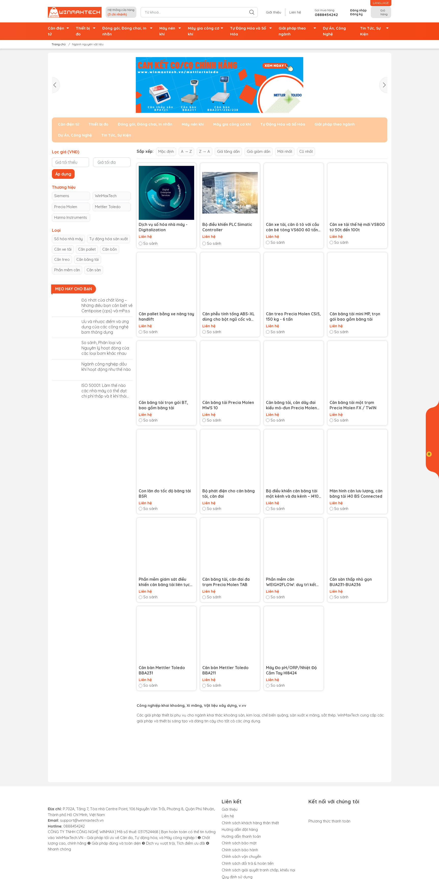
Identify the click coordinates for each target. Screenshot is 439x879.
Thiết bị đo (87, 31)
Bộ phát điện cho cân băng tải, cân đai (228, 493)
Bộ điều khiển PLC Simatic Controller (227, 227)
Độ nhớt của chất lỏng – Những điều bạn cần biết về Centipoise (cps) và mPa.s (107, 305)
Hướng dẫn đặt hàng (240, 829)
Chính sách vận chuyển (241, 856)
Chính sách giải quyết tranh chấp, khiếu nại (258, 870)
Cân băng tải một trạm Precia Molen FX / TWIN (353, 405)
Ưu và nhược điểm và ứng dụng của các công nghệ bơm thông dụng (105, 327)
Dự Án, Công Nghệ (334, 31)
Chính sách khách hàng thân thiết (250, 822)
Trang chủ (57, 44)
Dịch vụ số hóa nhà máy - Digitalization (163, 227)
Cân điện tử (60, 31)
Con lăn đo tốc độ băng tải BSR (165, 493)
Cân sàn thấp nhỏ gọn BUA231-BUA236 (351, 582)
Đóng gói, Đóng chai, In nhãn (128, 31)
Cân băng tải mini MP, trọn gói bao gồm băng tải (355, 316)
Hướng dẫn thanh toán (241, 836)
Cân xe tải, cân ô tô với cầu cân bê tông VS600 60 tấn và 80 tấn (292, 227)
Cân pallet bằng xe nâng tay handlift (166, 316)
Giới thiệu (273, 12)
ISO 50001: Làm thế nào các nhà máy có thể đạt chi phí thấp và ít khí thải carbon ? (104, 391)
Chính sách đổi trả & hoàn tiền (248, 863)
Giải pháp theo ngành (299, 31)
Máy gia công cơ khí (207, 31)
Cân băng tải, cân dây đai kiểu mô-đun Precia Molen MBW (291, 405)
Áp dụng (63, 174)
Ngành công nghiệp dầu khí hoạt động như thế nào (106, 366)
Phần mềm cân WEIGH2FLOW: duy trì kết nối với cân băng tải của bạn (293, 582)
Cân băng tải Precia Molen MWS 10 (228, 405)
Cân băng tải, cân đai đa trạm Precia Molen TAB (226, 582)
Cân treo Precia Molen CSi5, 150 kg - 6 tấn (293, 316)
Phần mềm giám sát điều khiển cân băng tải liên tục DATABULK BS (164, 582)
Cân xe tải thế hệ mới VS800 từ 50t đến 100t (357, 227)
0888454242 (74, 826)
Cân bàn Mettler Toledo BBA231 (162, 670)
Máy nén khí (171, 31)
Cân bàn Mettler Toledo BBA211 (225, 670)
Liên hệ (295, 12)
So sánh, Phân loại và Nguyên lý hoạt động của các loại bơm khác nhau (105, 348)
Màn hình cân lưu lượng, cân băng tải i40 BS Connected (356, 493)
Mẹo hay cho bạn (73, 288)
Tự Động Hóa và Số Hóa (252, 31)
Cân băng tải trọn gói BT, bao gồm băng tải (163, 405)
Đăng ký (356, 14)
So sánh (148, 243)
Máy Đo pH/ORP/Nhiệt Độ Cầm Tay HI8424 (291, 670)
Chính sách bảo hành (240, 849)
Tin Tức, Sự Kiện (375, 31)
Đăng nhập (358, 10)
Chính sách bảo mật (239, 843)
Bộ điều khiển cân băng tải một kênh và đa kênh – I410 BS (292, 493)
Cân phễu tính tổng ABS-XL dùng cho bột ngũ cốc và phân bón (228, 316)
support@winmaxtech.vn (82, 820)
